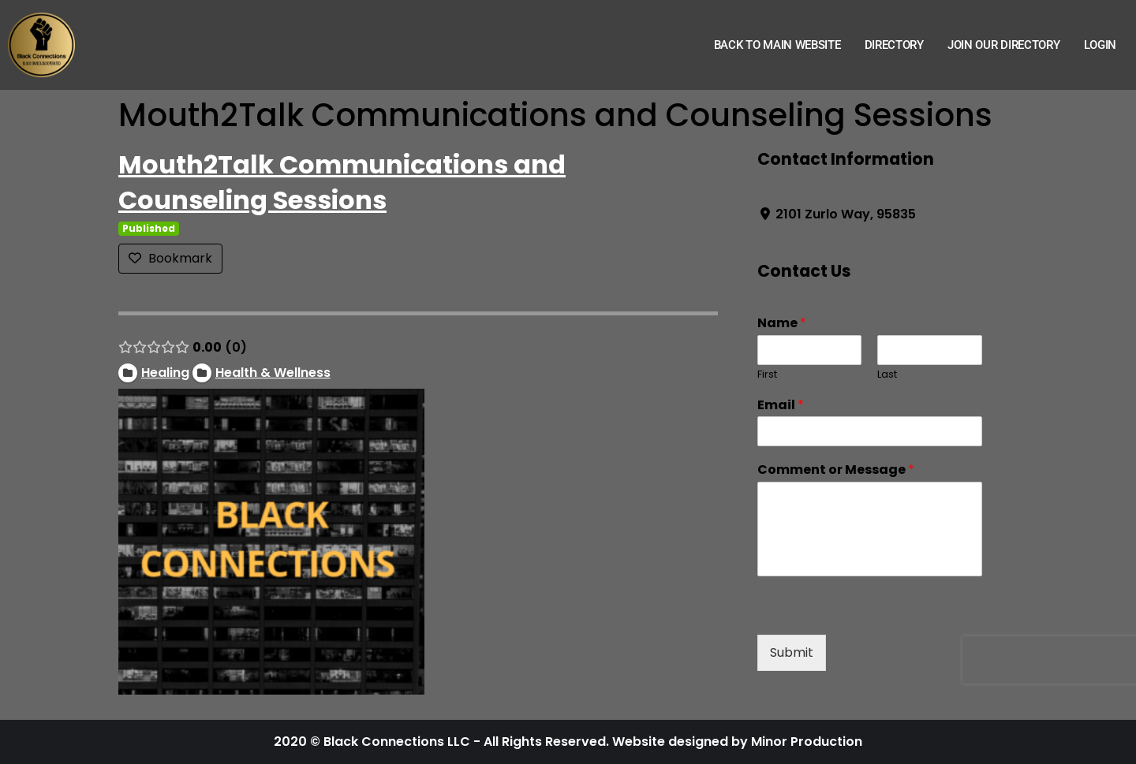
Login (1100, 45)
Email (780, 405)
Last (887, 375)
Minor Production (806, 741)
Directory (894, 45)
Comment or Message (835, 470)
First (767, 375)
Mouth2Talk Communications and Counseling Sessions (342, 182)
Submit (791, 652)
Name (781, 323)
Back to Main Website (777, 45)
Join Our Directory (1003, 45)
